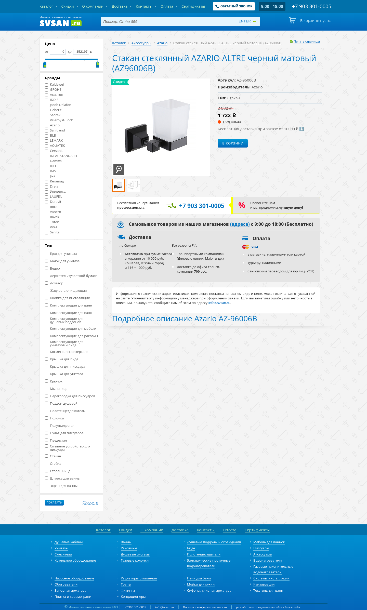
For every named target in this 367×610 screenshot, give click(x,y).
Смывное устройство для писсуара (67, 448)
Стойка (53, 463)
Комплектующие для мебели (70, 328)
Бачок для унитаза (62, 261)
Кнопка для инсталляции (67, 298)
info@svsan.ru (164, 607)
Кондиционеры (133, 596)
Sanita (52, 232)
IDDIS (51, 99)
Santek (52, 115)
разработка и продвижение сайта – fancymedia (268, 607)
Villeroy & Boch (59, 120)
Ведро (52, 268)
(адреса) (240, 224)
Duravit (53, 201)
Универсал (56, 191)
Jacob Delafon (58, 105)
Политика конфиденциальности (205, 607)
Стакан (53, 456)
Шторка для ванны (62, 478)
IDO (50, 166)
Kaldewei (54, 84)
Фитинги (128, 590)
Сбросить (90, 502)
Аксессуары (141, 43)
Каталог (119, 43)
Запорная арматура (70, 590)
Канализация (263, 584)
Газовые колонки (135, 560)
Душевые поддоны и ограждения (214, 542)
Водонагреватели (267, 560)
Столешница (57, 471)
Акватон (54, 94)
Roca (51, 206)
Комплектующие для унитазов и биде (64, 343)
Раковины (129, 548)
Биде (191, 548)
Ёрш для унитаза (61, 253)
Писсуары (261, 548)
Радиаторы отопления (139, 578)
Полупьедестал (59, 425)
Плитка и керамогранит (74, 596)
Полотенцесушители (203, 554)
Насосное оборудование (74, 578)
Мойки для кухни (201, 584)
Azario (52, 125)
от (55, 51)
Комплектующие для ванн (68, 305)
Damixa (53, 161)
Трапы (126, 584)
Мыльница (56, 388)
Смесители (63, 554)
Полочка (54, 418)
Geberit (53, 110)
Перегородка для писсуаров (70, 396)
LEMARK (54, 140)
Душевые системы (135, 554)
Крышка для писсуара (65, 366)
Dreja (51, 186)
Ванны (126, 542)
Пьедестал (56, 440)
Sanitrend (55, 130)
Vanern (53, 212)
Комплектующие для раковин (71, 336)
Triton (52, 222)
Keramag (54, 181)
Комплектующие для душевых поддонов (64, 320)
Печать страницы (307, 41)
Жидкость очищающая (66, 290)
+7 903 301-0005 (135, 607)
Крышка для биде (61, 359)
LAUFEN (53, 196)
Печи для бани (199, 578)
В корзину (232, 143)
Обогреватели (66, 584)
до (78, 51)
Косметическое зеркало (66, 351)
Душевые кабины (69, 542)
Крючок (53, 381)
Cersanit (54, 150)
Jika (50, 176)
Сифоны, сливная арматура (209, 590)
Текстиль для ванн (268, 590)
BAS (50, 171)
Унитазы (61, 548)
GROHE (53, 89)
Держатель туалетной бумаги (71, 275)
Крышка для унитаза (64, 374)
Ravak (52, 217)
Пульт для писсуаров (64, 433)
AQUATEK (55, 145)
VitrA (51, 227)
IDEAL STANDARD (61, 155)
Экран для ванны (61, 485)
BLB (50, 135)
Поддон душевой (61, 403)
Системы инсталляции (271, 578)
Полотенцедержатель (65, 411)
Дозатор (54, 283)
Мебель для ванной (269, 542)
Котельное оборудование (75, 560)
